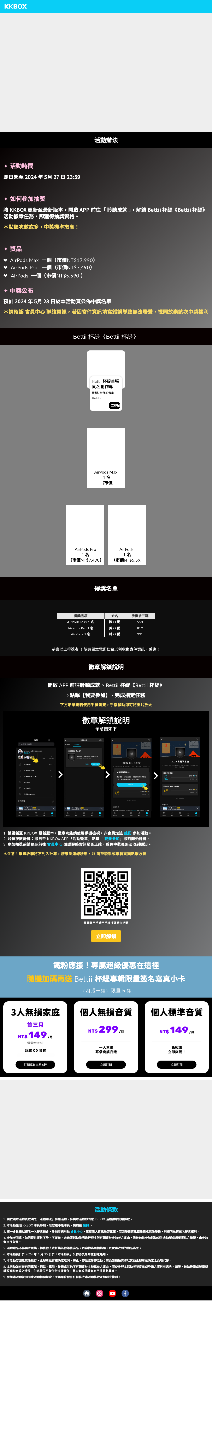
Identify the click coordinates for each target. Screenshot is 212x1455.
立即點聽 (115, 405)
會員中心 (35, 311)
